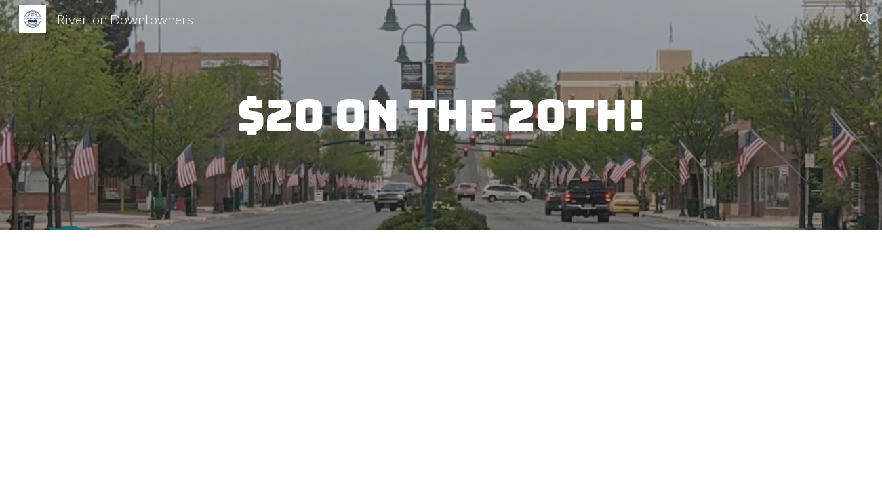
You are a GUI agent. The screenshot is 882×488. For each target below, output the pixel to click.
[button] (865, 19)
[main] (440, 115)
